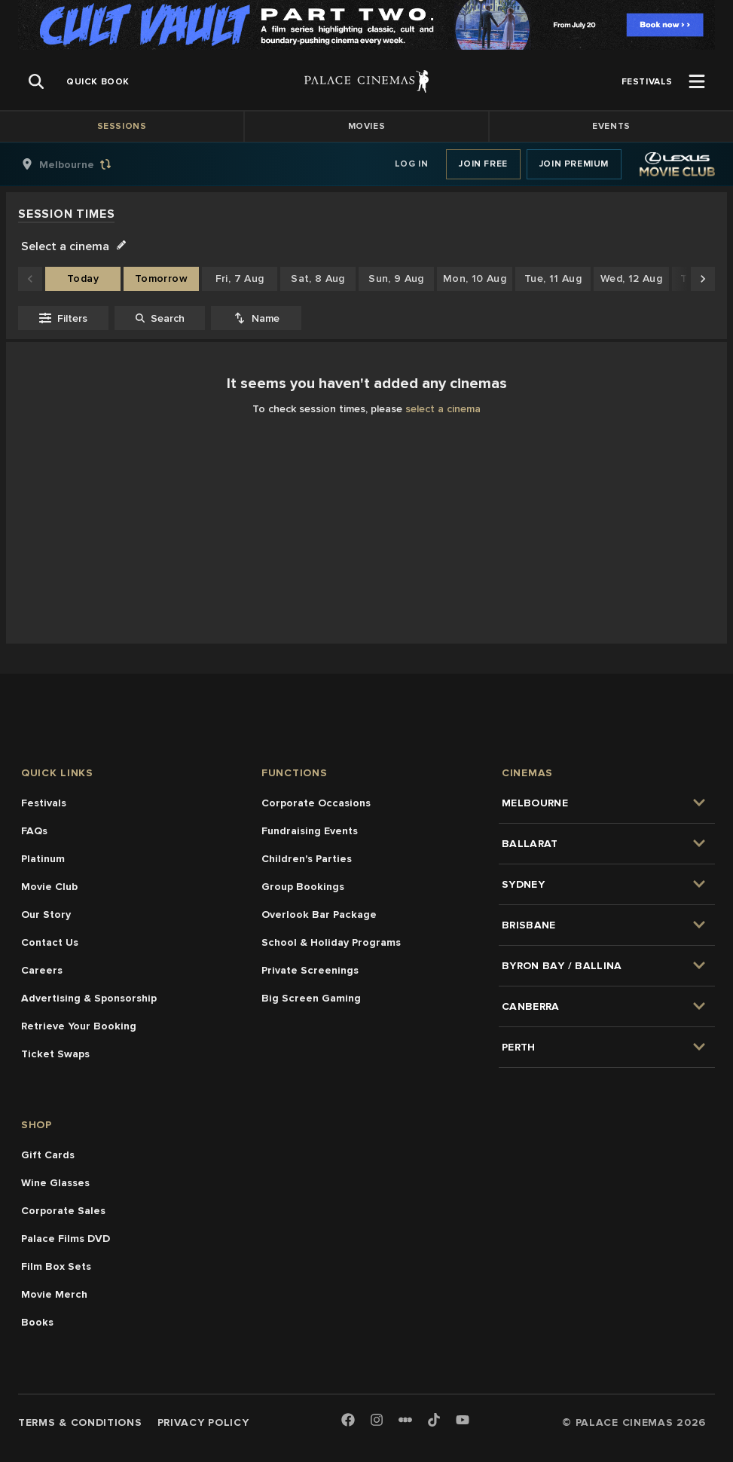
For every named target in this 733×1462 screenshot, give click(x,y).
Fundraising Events (309, 830)
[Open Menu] (697, 81)
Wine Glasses (55, 1182)
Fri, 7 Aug (239, 278)
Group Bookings (302, 886)
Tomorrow (161, 278)
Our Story (46, 914)
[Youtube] (462, 1421)
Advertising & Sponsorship (89, 998)
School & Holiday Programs (331, 942)
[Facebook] (348, 1421)
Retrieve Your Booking (78, 1026)
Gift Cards (48, 1154)
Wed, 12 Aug (631, 278)
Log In (412, 164)
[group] (82, 164)
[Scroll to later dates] (703, 279)
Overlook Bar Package (319, 914)
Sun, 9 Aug (396, 278)
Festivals (43, 803)
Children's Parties (306, 858)
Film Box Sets (56, 1266)
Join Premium (574, 164)
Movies (367, 126)
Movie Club (49, 886)
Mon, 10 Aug (474, 278)
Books (37, 1322)
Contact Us (49, 942)
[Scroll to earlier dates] (30, 279)
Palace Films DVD (65, 1238)
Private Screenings (310, 970)
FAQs (34, 830)
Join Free (483, 164)
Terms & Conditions (80, 1422)
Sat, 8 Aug (318, 278)
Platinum (43, 858)
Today (83, 278)
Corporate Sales (63, 1210)
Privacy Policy (203, 1422)
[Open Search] (36, 81)
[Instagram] (376, 1421)
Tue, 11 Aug (553, 278)
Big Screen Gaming (311, 998)
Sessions (122, 126)
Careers (42, 970)
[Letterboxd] (405, 1420)
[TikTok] (434, 1420)
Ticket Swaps (55, 1054)
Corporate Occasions (316, 803)
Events (611, 126)
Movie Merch (54, 1294)
